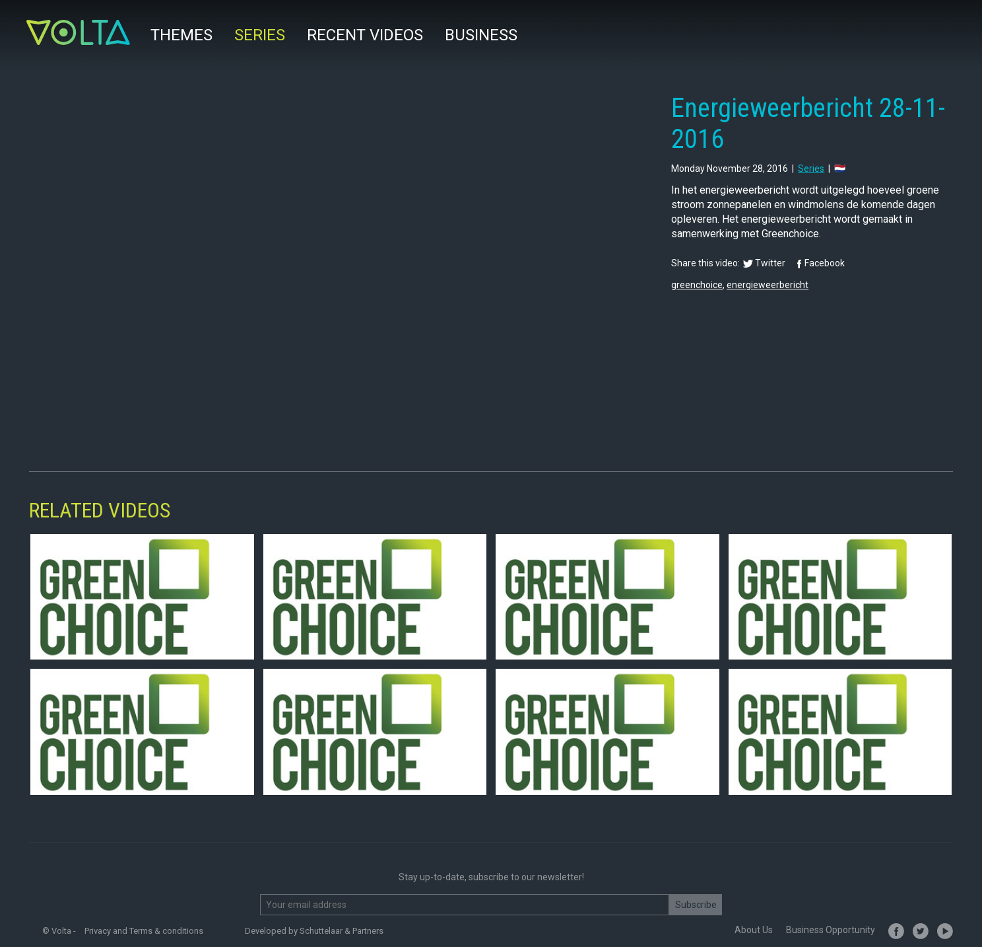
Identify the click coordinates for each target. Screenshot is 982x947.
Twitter (770, 263)
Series (259, 35)
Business (481, 35)
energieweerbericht (767, 285)
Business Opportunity (830, 930)
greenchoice (697, 285)
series (811, 168)
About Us (754, 930)
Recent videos (365, 35)
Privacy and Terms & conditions (143, 931)
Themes (181, 35)
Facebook (824, 263)
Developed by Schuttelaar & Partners (314, 931)
